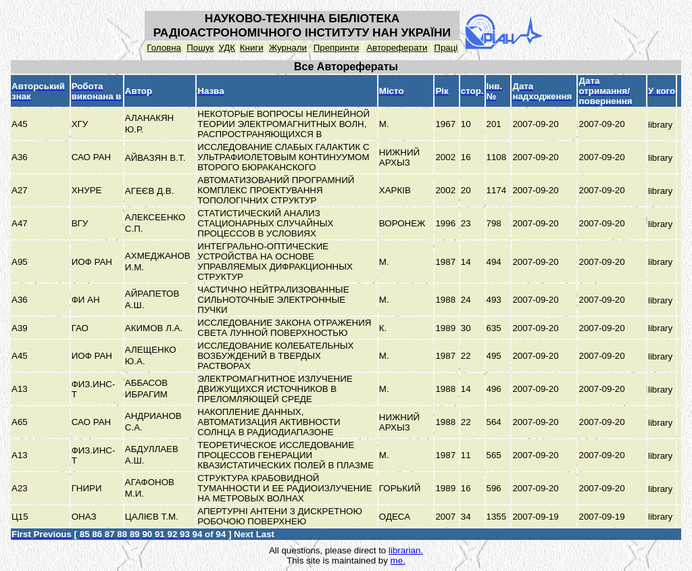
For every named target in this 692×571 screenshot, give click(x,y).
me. (398, 560)
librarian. (406, 550)
